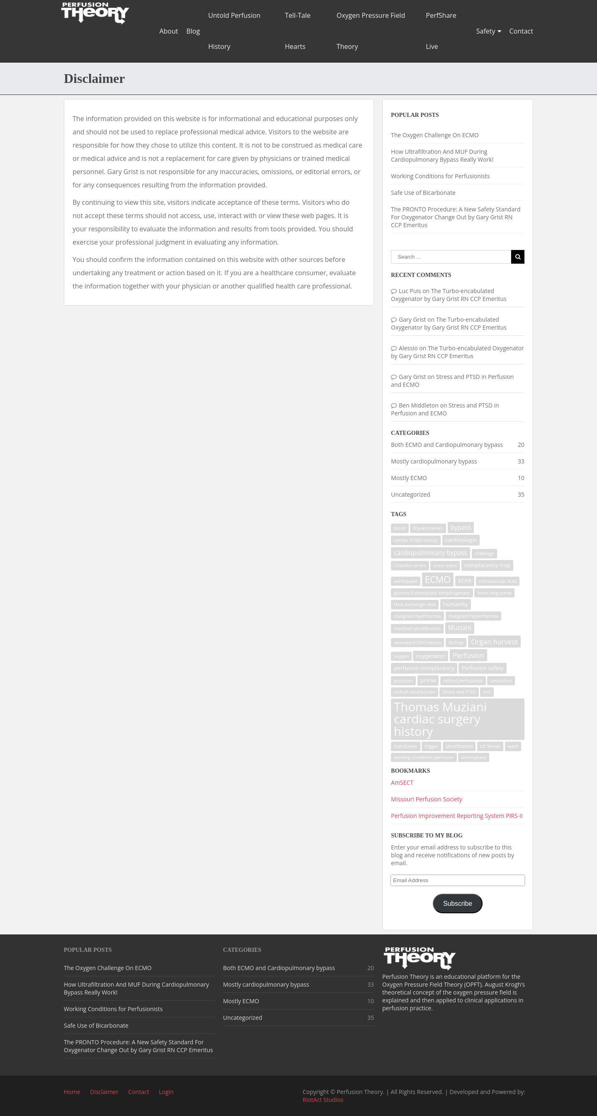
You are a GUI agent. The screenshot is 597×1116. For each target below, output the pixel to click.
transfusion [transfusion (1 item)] (405, 746)
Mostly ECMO (409, 478)
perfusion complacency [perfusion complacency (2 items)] (424, 668)
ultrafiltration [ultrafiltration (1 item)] (459, 746)
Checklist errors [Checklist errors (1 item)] (410, 565)
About (168, 31)
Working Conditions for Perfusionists (440, 176)
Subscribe (457, 903)
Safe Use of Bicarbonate (423, 193)
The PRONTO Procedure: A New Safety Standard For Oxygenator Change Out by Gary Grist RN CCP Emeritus (455, 217)
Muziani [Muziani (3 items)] (459, 628)
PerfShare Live (441, 31)
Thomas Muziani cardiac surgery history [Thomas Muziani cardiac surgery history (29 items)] (440, 719)
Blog (193, 31)
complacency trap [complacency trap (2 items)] (487, 565)
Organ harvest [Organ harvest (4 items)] (494, 641)
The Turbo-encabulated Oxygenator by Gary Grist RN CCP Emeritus (449, 295)
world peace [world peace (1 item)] (473, 757)
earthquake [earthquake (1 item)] (405, 581)
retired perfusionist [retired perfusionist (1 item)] (463, 681)
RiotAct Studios (323, 1100)
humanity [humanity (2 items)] (455, 604)
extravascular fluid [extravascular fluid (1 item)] (498, 581)
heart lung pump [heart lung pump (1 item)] (494, 593)
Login (166, 1092)
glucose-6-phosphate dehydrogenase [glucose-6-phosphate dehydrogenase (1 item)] (432, 593)
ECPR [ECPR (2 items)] (464, 581)
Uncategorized (410, 494)
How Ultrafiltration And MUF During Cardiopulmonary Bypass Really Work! (442, 155)
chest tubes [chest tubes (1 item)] (445, 565)
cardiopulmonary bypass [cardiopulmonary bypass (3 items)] (430, 552)
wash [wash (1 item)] (513, 746)
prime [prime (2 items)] (428, 680)
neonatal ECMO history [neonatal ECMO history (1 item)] (417, 642)
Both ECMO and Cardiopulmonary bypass (447, 445)
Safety (485, 31)
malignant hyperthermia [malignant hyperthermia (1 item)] (473, 616)
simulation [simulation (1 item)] (501, 681)
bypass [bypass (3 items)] (461, 527)
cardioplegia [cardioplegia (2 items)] (461, 539)
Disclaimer (104, 1092)
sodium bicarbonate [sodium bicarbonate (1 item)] (414, 692)
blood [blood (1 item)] (400, 528)
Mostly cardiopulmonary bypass (434, 461)
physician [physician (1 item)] (403, 681)
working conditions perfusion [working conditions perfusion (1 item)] (424, 757)
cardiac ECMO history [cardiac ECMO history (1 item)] (416, 540)
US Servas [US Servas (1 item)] (490, 746)
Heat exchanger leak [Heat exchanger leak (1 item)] (415, 604)
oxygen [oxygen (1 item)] (401, 656)
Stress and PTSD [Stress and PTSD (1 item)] (459, 692)
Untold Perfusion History (234, 31)
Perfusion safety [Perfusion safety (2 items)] (482, 668)
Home (72, 1092)
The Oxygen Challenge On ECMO (435, 135)
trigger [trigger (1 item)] (431, 746)
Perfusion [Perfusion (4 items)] (468, 655)
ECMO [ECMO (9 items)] (438, 579)
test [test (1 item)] (487, 692)
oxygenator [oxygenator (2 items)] (430, 656)
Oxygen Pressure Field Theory (371, 31)
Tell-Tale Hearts (298, 31)
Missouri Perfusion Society (426, 799)
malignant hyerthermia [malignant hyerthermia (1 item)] (417, 616)
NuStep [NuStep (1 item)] (456, 642)
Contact (521, 31)
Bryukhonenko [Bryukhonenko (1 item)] (428, 528)
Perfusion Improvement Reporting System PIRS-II (457, 816)
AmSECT (402, 782)
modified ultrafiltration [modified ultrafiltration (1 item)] (417, 628)
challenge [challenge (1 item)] (484, 553)
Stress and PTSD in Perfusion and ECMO (445, 409)
